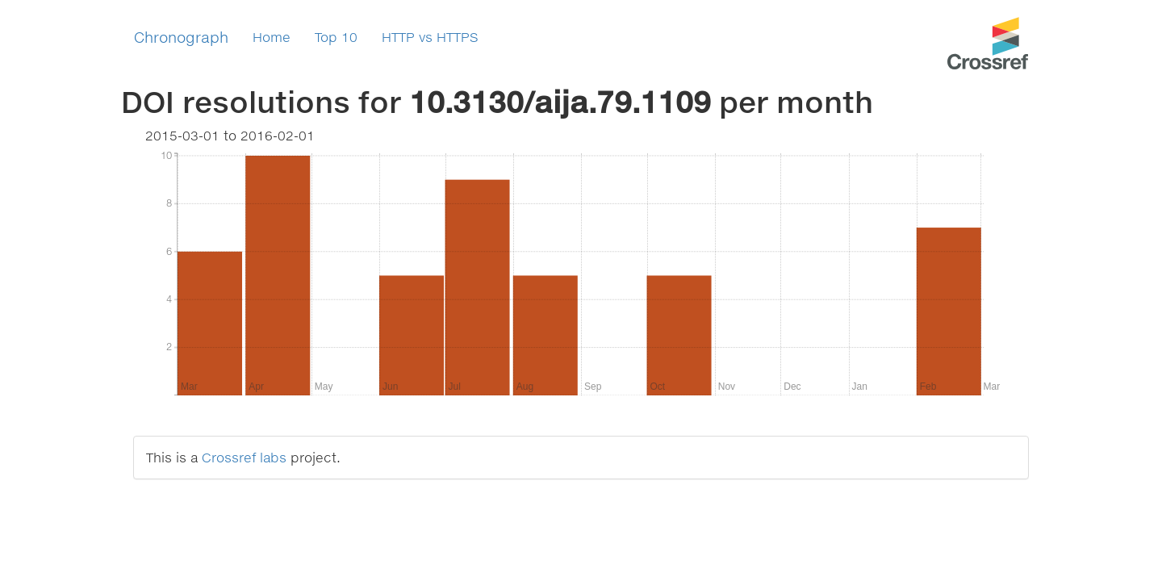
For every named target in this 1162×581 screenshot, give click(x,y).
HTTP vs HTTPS (430, 36)
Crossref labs (244, 457)
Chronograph (181, 37)
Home (271, 36)
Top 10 (336, 36)
